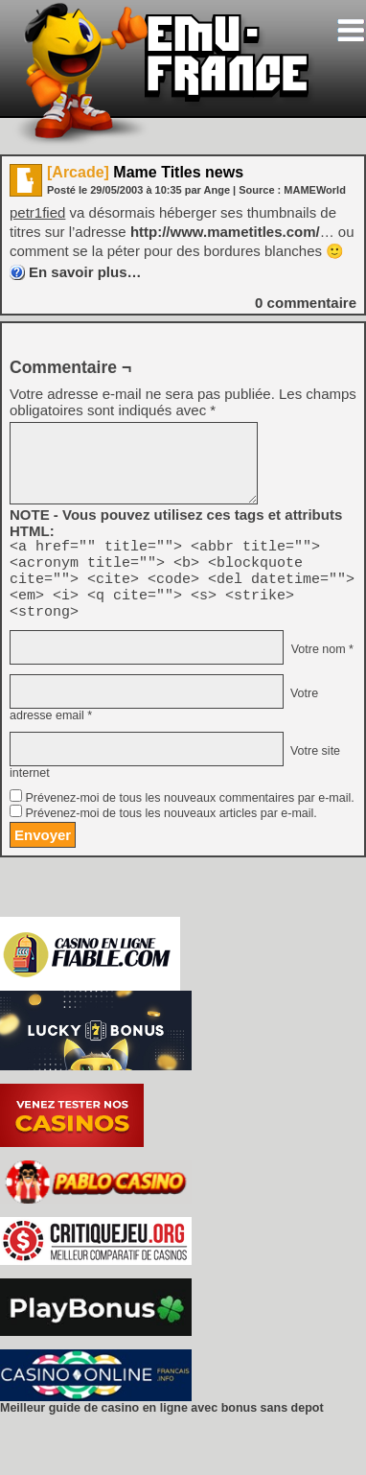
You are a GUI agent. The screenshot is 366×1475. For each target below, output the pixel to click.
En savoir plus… (85, 272)
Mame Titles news (145, 172)
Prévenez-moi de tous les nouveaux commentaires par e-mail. (189, 812)
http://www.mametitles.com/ (225, 231)
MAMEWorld (315, 190)
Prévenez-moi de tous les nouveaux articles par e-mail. (170, 827)
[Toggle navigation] (350, 30)
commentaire (305, 302)
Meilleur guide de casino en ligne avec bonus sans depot (162, 1422)
